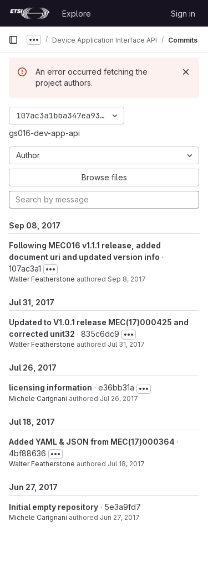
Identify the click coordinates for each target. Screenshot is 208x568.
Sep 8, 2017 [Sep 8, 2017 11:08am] (127, 279)
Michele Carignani (38, 398)
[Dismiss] (185, 72)
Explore (76, 13)
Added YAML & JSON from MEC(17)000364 (92, 441)
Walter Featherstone (42, 279)
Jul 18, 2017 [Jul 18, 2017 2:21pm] (126, 464)
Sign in (183, 13)
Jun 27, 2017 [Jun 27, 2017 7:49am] (120, 517)
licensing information (50, 387)
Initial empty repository (53, 507)
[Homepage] (29, 13)
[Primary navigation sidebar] (13, 40)
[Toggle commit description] (50, 269)
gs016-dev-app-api (44, 133)
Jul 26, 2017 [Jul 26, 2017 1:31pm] (119, 398)
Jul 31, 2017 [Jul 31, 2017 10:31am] (126, 344)
